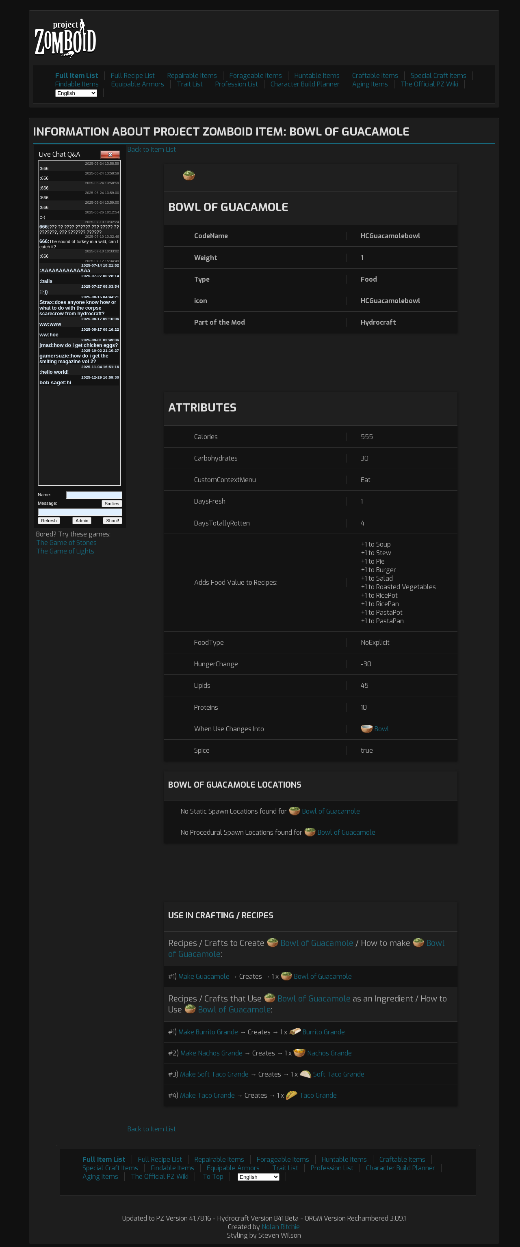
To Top (213, 1176)
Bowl (382, 729)
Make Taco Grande (207, 1095)
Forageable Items (256, 75)
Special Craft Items (438, 75)
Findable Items (77, 84)
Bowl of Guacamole (331, 811)
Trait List (190, 84)
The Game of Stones (66, 542)
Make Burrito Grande (208, 1032)
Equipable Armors (137, 84)
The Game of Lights (65, 551)
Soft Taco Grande (338, 1074)
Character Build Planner (305, 84)
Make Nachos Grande (211, 1053)
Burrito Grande (324, 1032)
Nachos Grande (329, 1053)
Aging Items (370, 84)
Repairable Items (192, 75)
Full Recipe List (133, 75)
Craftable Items (375, 75)
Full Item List (76, 75)
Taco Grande (318, 1095)
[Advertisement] (347, 33)
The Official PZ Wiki (429, 84)
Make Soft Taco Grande (214, 1074)
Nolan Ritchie (281, 1227)
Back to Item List (152, 149)
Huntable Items (317, 75)
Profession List (236, 84)
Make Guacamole (204, 976)
